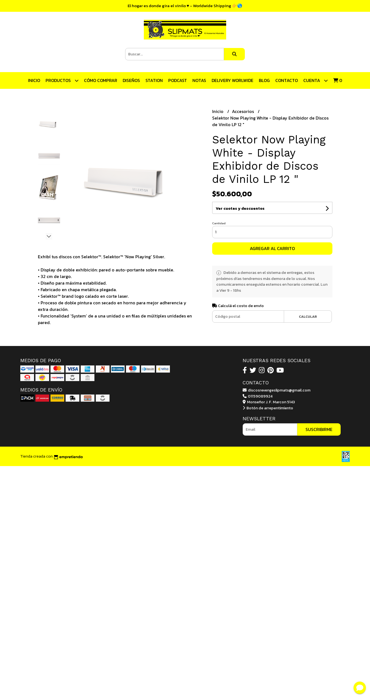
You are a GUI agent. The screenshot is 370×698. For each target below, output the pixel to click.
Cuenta (315, 80)
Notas (199, 80)
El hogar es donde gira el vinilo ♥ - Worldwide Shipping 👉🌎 (185, 5)
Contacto (286, 80)
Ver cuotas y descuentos (240, 208)
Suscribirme (318, 429)
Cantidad (219, 223)
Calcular (308, 316)
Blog (264, 80)
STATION (154, 80)
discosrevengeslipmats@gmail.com (276, 390)
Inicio (34, 80)
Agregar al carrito (272, 248)
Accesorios (243, 111)
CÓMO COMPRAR (100, 80)
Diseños (131, 80)
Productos (62, 80)
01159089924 (258, 396)
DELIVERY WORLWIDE (232, 80)
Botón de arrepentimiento (268, 408)
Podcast (177, 80)
